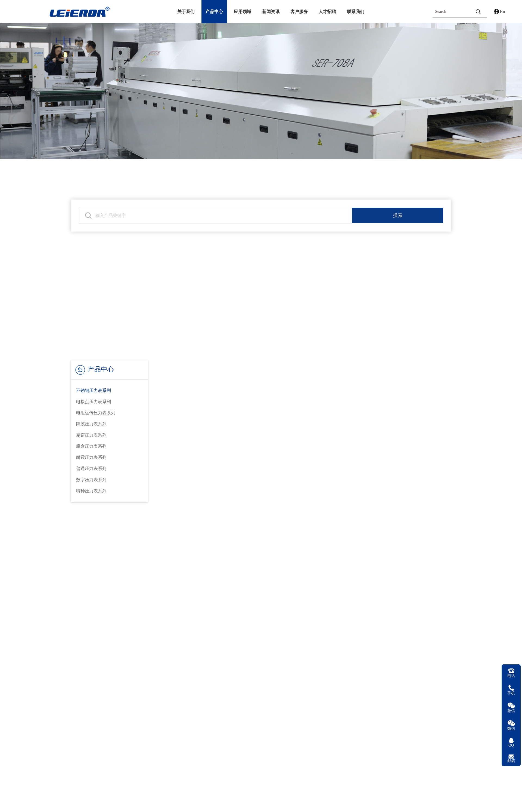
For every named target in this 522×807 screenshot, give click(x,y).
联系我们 (355, 11)
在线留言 (182, 620)
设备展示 (45, 644)
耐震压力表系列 (91, 457)
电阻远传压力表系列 (95, 412)
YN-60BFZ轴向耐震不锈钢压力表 (270, 796)
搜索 (398, 215)
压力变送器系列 (120, 620)
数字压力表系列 (91, 479)
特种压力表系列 (91, 491)
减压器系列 (116, 644)
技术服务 (182, 597)
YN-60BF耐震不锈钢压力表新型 (414, 796)
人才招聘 (327, 11)
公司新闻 (251, 597)
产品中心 (214, 11)
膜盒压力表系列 (91, 446)
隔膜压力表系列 (91, 424)
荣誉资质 (45, 632)
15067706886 (407, 622)
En (502, 11)
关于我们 (186, 11)
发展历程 (45, 609)
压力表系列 (116, 597)
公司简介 (45, 597)
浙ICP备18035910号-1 (467, 715)
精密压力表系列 (91, 435)
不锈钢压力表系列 (93, 390)
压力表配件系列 (120, 679)
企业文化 (45, 620)
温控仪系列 (116, 655)
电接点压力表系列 (93, 401)
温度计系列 (116, 609)
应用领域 (242, 11)
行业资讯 (251, 609)
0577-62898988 (409, 595)
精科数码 (440, 715)
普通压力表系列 (91, 468)
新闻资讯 (270, 11)
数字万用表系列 (120, 632)
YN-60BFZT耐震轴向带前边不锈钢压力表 (198, 796)
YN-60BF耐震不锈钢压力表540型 (342, 796)
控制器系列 (116, 667)
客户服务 (299, 11)
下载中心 (182, 609)
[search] (478, 11)
